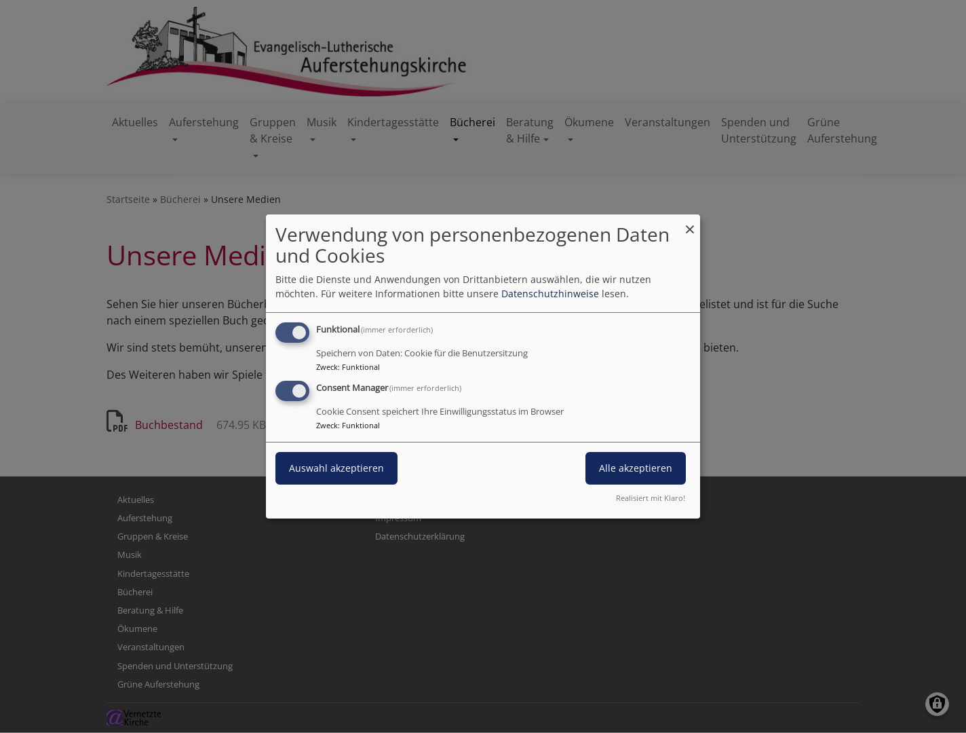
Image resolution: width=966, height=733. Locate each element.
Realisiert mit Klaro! (650, 498)
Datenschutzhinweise (550, 293)
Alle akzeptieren (635, 468)
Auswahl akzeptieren (336, 468)
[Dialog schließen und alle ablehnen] (690, 222)
